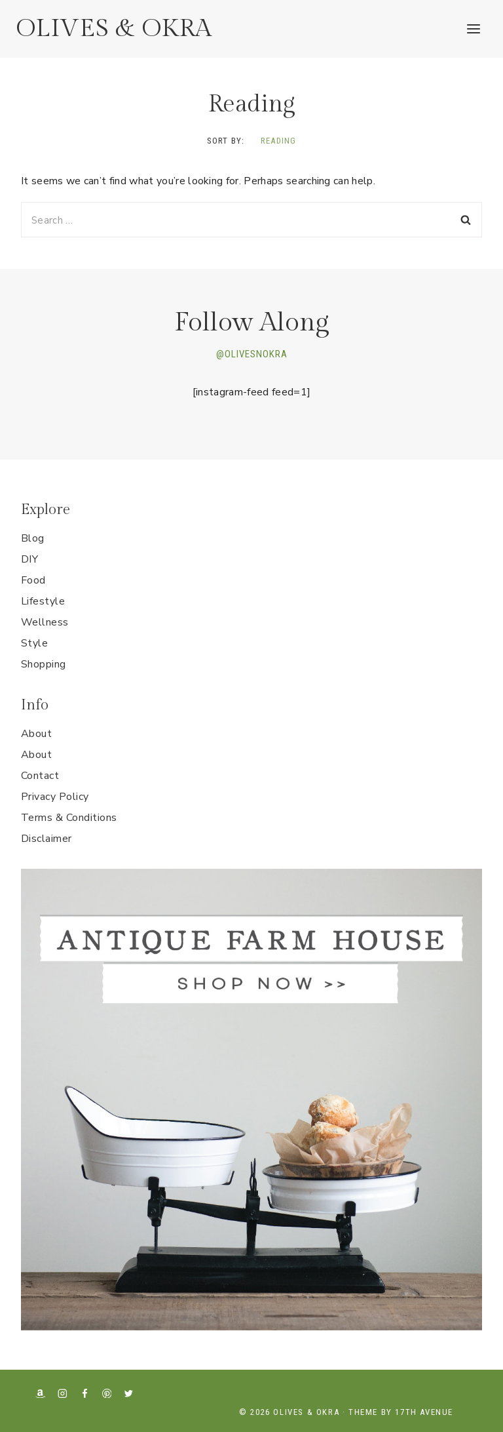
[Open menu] (473, 28)
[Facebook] (84, 1392)
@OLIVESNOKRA (252, 354)
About (36, 733)
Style (34, 643)
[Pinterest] (106, 1392)
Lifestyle (43, 601)
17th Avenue (424, 1412)
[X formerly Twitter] (128, 1392)
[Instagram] (62, 1392)
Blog (33, 538)
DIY (29, 559)
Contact (40, 775)
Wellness (45, 622)
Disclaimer (46, 838)
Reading (279, 141)
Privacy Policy (55, 796)
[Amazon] (40, 1392)
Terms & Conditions (69, 817)
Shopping (43, 664)
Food (33, 580)
